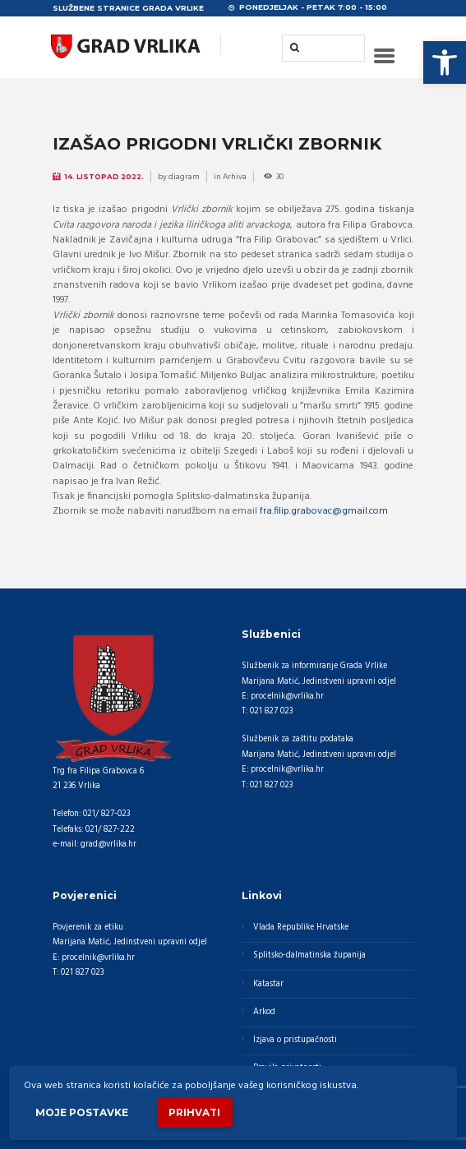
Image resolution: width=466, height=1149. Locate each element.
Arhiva (235, 176)
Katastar (268, 984)
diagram (184, 176)
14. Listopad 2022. (104, 177)
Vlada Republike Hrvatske (300, 927)
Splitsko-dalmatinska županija (309, 955)
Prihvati (194, 1112)
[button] (444, 62)
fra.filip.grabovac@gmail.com (324, 511)
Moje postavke (81, 1112)
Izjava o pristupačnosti (295, 1040)
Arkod (264, 1012)
